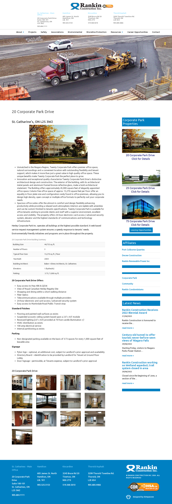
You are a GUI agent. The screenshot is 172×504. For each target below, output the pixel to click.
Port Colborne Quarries (133, 249)
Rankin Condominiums (133, 289)
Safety (44, 32)
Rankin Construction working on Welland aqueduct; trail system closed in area (139, 365)
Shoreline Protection (96, 32)
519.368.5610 (93, 23)
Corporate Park (129, 278)
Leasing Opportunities (141, 230)
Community (127, 284)
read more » (128, 328)
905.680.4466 (118, 23)
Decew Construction (132, 255)
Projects (32, 32)
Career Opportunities (137, 32)
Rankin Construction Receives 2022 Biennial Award (140, 311)
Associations (57, 32)
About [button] (20, 32)
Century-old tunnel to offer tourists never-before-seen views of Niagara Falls (138, 337)
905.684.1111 (42, 26)
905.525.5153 (67, 23)
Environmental (75, 32)
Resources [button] (117, 32)
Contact (156, 32)
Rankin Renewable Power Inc (136, 261)
